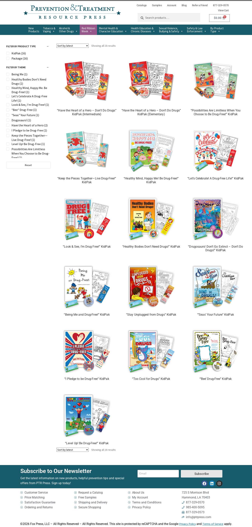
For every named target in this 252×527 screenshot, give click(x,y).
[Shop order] (72, 46)
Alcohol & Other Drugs (68, 29)
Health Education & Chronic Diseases (143, 29)
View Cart (223, 10)
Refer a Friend (200, 5)
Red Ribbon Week (88, 29)
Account (171, 5)
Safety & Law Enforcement (197, 29)
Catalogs (142, 5)
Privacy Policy (187, 524)
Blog (184, 5)
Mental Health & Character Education (113, 29)
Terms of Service (212, 524)
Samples (157, 5)
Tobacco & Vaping (49, 29)
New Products (33, 29)
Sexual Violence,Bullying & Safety (171, 29)
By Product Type (217, 29)
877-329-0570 (221, 5)
